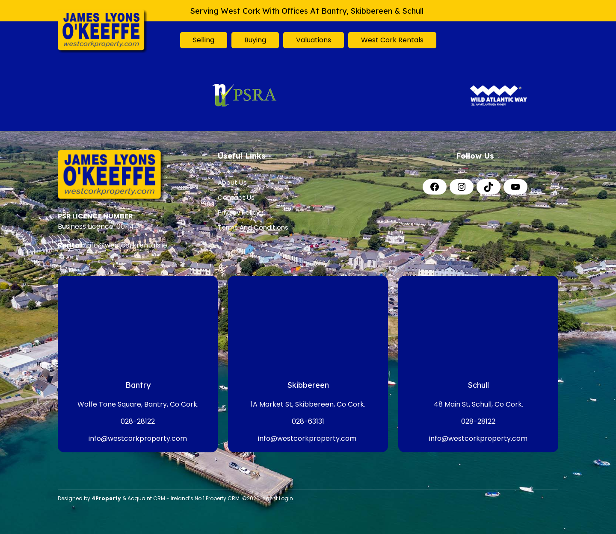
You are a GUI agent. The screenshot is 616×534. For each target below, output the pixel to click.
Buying (255, 40)
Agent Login (277, 498)
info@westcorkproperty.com (138, 438)
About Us (232, 182)
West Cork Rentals (392, 40)
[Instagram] (462, 187)
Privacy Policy (239, 212)
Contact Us (236, 197)
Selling (203, 40)
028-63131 (308, 421)
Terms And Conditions (253, 227)
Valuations (313, 40)
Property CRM (223, 498)
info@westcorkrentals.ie (126, 245)
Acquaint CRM (146, 498)
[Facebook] (435, 187)
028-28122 (138, 421)
